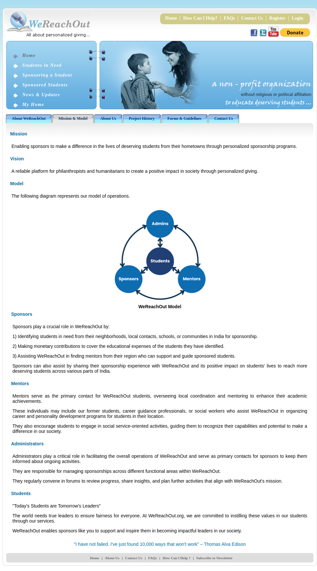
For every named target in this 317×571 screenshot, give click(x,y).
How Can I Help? (200, 18)
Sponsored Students (45, 84)
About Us (112, 558)
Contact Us (252, 18)
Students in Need (42, 65)
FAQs (229, 18)
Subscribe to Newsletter (214, 558)
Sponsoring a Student (47, 75)
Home (171, 18)
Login (297, 18)
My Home (33, 104)
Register (277, 18)
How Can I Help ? (177, 558)
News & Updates (41, 94)
